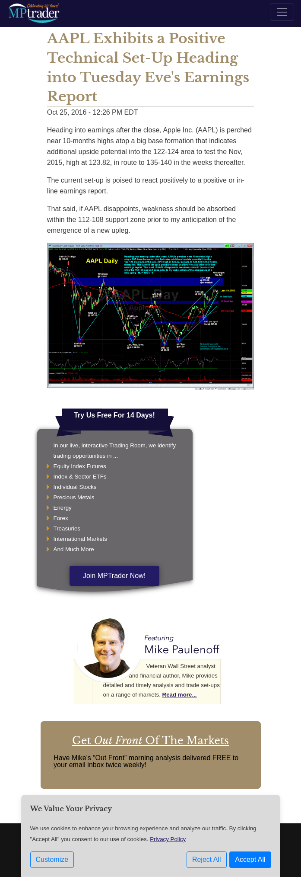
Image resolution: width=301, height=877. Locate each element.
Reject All (206, 859)
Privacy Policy (168, 839)
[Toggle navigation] (282, 12)
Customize (52, 859)
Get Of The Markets (150, 740)
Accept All (250, 859)
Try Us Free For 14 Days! (114, 415)
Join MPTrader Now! (114, 575)
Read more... (179, 694)
